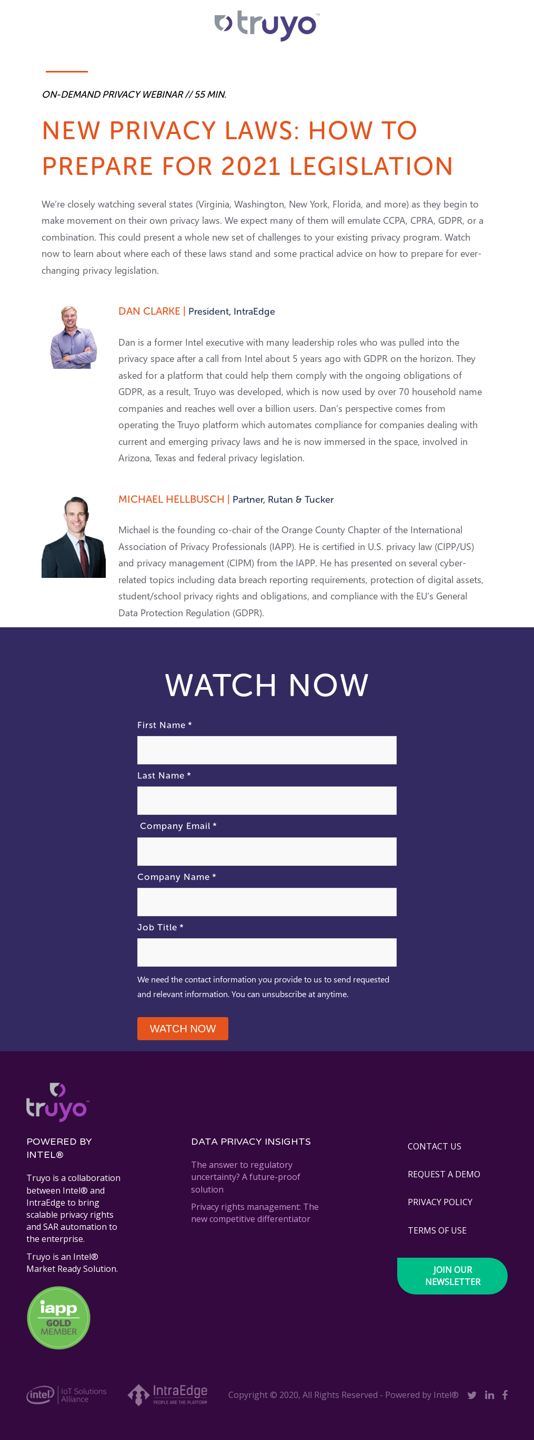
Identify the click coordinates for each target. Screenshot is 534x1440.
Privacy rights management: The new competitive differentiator (255, 1213)
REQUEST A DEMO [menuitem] (444, 1174)
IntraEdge (45, 1202)
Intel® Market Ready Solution (71, 1263)
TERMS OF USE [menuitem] (437, 1230)
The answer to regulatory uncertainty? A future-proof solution (245, 1177)
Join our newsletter (452, 1276)
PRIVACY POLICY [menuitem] (440, 1202)
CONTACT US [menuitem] (434, 1146)
